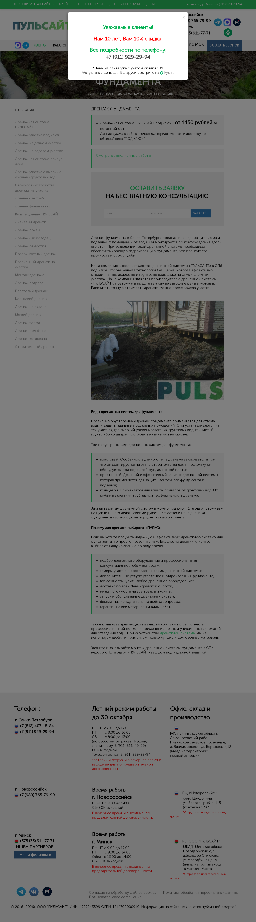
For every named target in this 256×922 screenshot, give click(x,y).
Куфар (167, 72)
